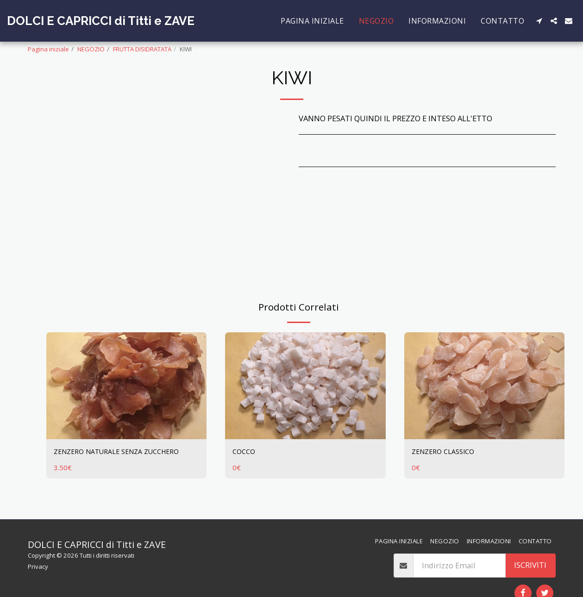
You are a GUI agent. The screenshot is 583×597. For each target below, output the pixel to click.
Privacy (38, 566)
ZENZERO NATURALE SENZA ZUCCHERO (125, 452)
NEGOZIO (91, 49)
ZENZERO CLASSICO (447, 452)
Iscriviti (530, 565)
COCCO (244, 452)
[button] (539, 21)
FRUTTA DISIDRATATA (142, 49)
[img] (126, 385)
